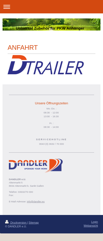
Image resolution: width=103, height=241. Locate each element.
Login (94, 221)
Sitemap (34, 222)
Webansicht (91, 225)
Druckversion (16, 222)
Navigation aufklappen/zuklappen (51, 6)
